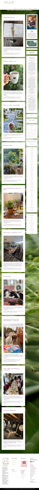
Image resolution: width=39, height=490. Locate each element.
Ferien (15, 361)
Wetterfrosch (31, 209)
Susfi (31, 478)
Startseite (14, 8)
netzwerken (17, 269)
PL (20, 137)
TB (18, 53)
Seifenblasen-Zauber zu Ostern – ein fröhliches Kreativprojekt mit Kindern (32, 96)
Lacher (32, 181)
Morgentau (31, 465)
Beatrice (5, 53)
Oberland (13, 269)
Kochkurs (20, 225)
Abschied (15, 312)
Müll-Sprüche (31, 190)
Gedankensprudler (33, 471)
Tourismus (32, 204)
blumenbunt (9, 181)
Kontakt (21, 8)
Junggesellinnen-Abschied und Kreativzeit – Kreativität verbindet (31, 92)
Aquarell (13, 361)
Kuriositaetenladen (32, 229)
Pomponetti (31, 224)
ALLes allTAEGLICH (33, 468)
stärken (5, 403)
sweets (32, 198)
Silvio (31, 221)
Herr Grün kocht (32, 230)
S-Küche (32, 227)
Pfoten (9, 312)
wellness (32, 206)
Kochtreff (16, 225)
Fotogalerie (35, 8)
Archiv (18, 8)
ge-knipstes (31, 167)
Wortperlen (31, 464)
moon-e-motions (32, 187)
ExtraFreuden (31, 164)
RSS (19, 311)
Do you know (10, 138)
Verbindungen (18, 402)
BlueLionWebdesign (33, 482)
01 (30, 130)
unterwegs (14, 54)
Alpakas (14, 360)
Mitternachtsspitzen (33, 469)
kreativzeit (17, 360)
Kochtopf (9, 225)
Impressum (25, 8)
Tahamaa (31, 476)
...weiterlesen (5, 95)
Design (20, 269)
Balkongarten (16, 181)
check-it (32, 158)
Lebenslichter (32, 470)
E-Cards (32, 144)
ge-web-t (32, 175)
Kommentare (15, 53)
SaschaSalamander (33, 473)
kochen (14, 225)
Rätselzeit (32, 195)
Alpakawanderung (6, 361)
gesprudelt (9, 54)
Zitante (31, 463)
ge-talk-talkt (31, 173)
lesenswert (32, 184)
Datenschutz (30, 8)
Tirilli (30, 477)
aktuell (9, 269)
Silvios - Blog (32, 472)
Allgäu (10, 361)
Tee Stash (32, 201)
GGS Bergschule (32, 479)
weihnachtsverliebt (32, 207)
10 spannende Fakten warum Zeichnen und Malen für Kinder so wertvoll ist (32, 61)
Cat (13, 312)
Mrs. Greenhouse (32, 232)
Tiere (17, 54)
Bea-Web (32, 153)
